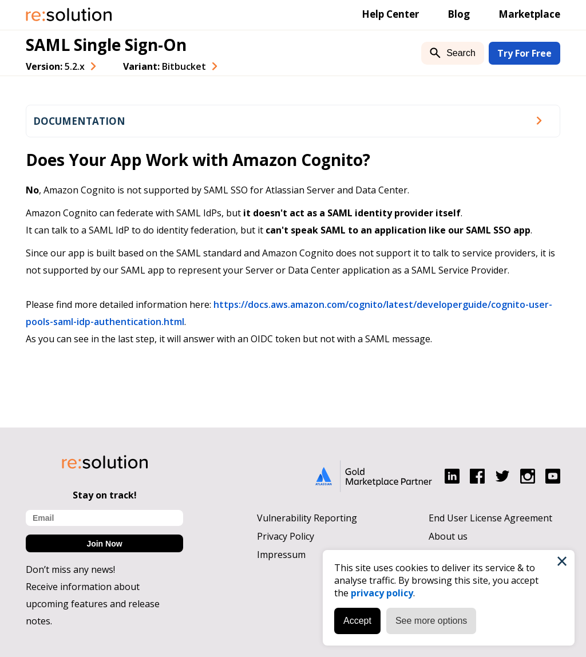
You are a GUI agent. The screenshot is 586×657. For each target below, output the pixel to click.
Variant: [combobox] (164, 66)
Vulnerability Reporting (307, 518)
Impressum (281, 554)
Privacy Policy (285, 536)
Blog (459, 14)
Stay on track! (105, 495)
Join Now (104, 543)
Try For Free (524, 53)
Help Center (390, 14)
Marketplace (529, 14)
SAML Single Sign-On (106, 45)
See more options (431, 621)
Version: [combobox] (55, 66)
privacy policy (382, 593)
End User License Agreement (490, 518)
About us (448, 536)
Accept (357, 621)
